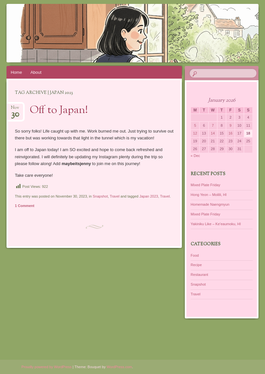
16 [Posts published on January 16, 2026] (231, 133)
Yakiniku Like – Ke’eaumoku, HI (216, 224)
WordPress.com (119, 367)
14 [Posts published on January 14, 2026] (213, 133)
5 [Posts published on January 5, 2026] (195, 125)
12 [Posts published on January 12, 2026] (195, 133)
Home (16, 72)
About (36, 72)
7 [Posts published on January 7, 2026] (213, 125)
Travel (115, 196)
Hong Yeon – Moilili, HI (209, 195)
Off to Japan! (59, 110)
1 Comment (24, 206)
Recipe (196, 265)
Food (195, 255)
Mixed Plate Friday (205, 185)
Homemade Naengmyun (210, 204)
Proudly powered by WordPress (46, 367)
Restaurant (199, 275)
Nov (15, 109)
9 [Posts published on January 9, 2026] (231, 125)
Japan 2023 (148, 196)
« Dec (195, 156)
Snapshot (100, 196)
